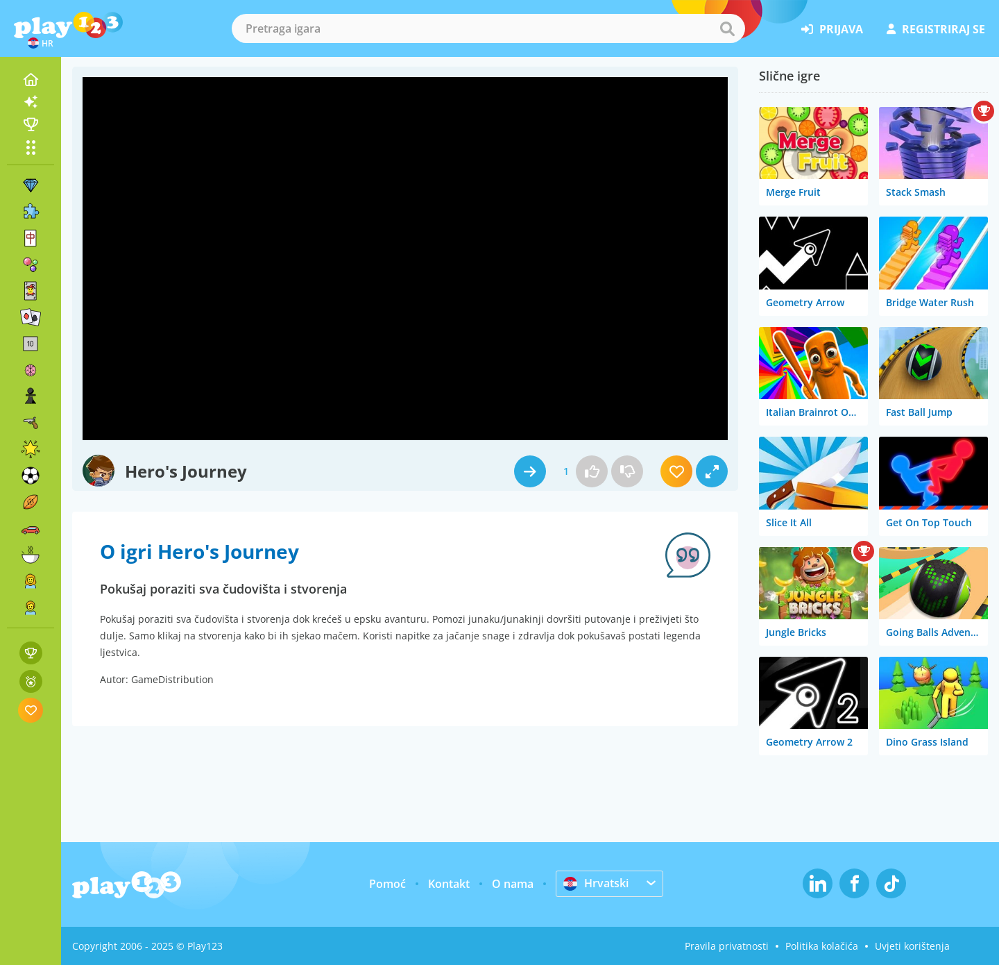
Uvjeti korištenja (912, 946)
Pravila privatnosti (727, 946)
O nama (512, 883)
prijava (832, 29)
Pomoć (387, 883)
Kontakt (449, 883)
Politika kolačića (821, 946)
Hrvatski (596, 883)
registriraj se (936, 29)
